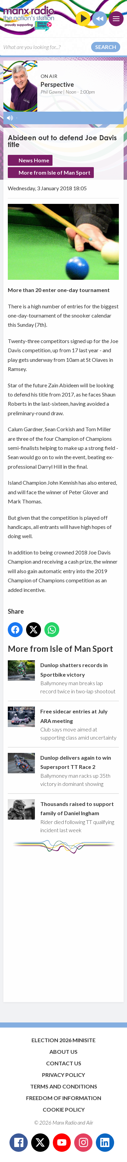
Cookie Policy (64, 1109)
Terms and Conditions (63, 1086)
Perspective (57, 84)
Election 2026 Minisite (63, 1040)
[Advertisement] (63, 924)
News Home (34, 160)
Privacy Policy (63, 1074)
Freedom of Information (63, 1098)
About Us (63, 1051)
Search (105, 47)
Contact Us (63, 1063)
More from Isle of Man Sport (54, 172)
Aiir (89, 1122)
